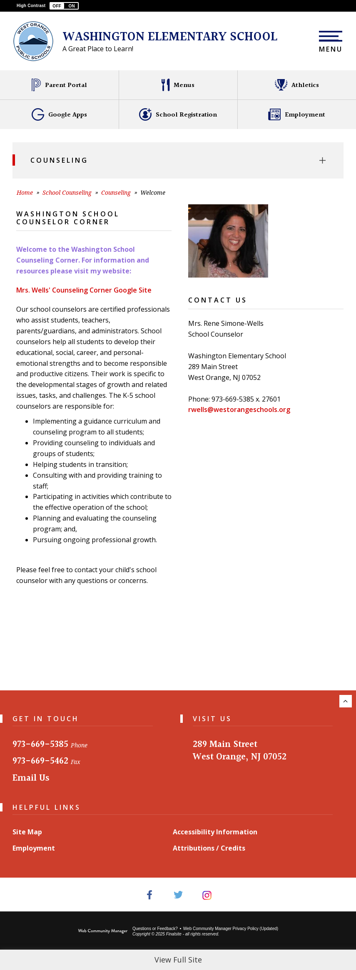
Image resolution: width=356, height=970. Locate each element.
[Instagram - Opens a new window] (206, 894)
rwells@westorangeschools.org (239, 409)
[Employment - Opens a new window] (296, 114)
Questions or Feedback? (155, 928)
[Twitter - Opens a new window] (178, 894)
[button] (64, 6)
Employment (33, 848)
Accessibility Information (215, 831)
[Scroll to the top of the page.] (345, 701)
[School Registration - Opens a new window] (178, 114)
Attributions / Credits (209, 848)
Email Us (31, 778)
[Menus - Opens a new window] (178, 84)
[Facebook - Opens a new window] (149, 894)
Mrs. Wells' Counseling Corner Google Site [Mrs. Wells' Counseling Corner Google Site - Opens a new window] (84, 290)
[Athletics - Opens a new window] (296, 84)
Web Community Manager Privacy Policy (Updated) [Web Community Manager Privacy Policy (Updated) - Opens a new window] (230, 928)
